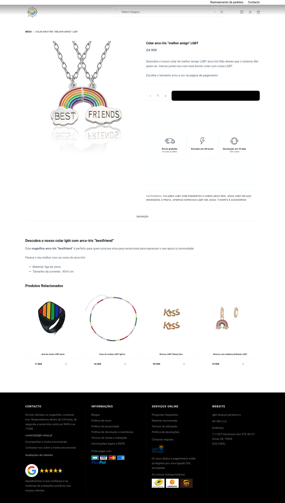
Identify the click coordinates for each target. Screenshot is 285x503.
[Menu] (241, 12)
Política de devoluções (165, 432)
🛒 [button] (65, 364)
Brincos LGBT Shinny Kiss (171, 354)
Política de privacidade (105, 426)
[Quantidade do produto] (158, 96)
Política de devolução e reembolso (112, 432)
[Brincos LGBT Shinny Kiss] (171, 319)
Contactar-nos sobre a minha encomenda (50, 447)
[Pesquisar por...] (116, 12)
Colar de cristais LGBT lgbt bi (112, 354)
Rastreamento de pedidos (226, 2)
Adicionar (215, 95)
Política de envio (101, 420)
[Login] (250, 12)
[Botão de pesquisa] (221, 12)
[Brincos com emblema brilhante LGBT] (230, 319)
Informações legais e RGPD (108, 443)
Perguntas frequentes (165, 414)
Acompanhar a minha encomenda (46, 441)
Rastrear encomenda (164, 420)
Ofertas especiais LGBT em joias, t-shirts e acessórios (209, 200)
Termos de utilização (164, 426)
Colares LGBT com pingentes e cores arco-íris (194, 196)
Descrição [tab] (142, 216)
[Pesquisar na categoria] (168, 12)
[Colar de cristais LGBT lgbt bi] (112, 319)
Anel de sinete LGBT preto (53, 354)
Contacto (254, 2)
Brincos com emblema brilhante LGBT (230, 354)
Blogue (95, 414)
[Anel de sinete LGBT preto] (53, 319)
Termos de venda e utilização (109, 437)
